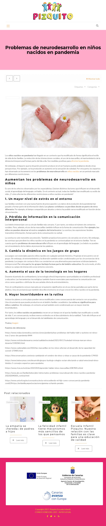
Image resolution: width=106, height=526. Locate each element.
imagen (15, 323)
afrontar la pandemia (80, 161)
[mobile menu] (8, 26)
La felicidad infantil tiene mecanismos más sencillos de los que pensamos (52, 430)
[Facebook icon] (47, 516)
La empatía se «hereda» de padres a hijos (20, 429)
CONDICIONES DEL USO (46, 512)
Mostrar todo (93, 79)
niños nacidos (73, 171)
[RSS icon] (58, 516)
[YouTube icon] (54, 516)
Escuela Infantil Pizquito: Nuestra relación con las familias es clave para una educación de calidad (85, 433)
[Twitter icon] (51, 516)
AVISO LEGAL (65, 512)
